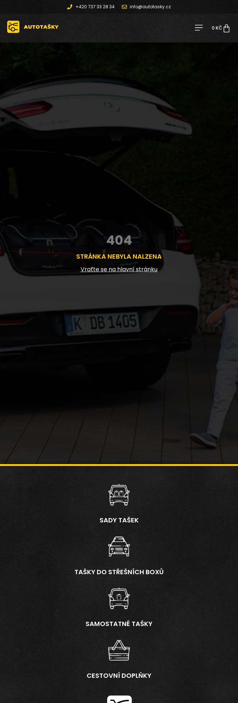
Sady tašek (119, 520)
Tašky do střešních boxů (119, 571)
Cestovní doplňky (119, 675)
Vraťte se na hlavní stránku (119, 269)
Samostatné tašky (119, 623)
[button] (199, 28)
